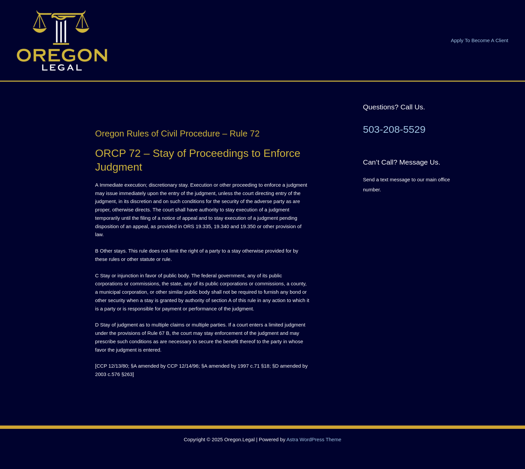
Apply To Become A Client (480, 40)
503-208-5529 (394, 129)
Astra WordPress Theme (314, 439)
